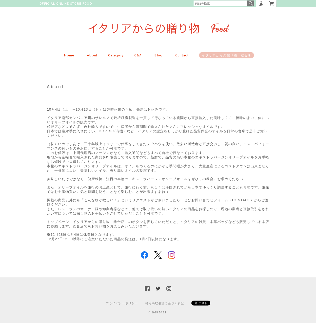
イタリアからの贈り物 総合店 (226, 55)
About (92, 55)
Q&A (138, 55)
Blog (158, 55)
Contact (182, 55)
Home (69, 55)
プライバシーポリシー (122, 303)
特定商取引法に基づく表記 (164, 303)
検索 (250, 3)
